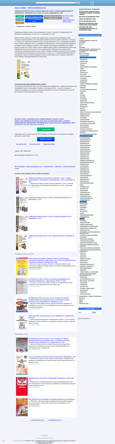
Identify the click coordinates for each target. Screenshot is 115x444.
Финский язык (84, 188)
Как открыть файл (68, 15)
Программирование (86, 268)
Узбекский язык (84, 156)
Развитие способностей (87, 264)
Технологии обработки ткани (88, 242)
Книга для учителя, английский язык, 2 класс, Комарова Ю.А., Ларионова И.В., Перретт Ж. (51, 316)
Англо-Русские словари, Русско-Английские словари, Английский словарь (89, 13)
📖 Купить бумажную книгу (34, 16)
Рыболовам (83, 284)
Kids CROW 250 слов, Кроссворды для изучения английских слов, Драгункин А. (52, 399)
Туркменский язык (85, 196)
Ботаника (83, 87)
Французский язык (85, 139)
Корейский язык (84, 158)
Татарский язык (84, 154)
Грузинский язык (85, 192)
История (82, 95)
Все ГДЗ (81, 43)
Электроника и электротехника (89, 226)
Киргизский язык (85, 194)
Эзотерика (83, 220)
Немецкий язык (84, 143)
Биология (83, 70)
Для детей (83, 74)
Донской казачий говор (86, 183)
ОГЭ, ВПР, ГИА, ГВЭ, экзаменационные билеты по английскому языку (88, 28)
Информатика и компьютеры (88, 66)
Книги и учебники (84, 53)
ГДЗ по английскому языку (87, 18)
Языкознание (84, 190)
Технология (83, 78)
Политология (84, 72)
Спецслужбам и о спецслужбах (89, 271)
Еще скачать (19, 19)
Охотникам (83, 237)
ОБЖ (81, 93)
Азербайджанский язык (87, 162)
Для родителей (84, 127)
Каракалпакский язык (86, 198)
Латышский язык (85, 171)
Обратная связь (84, 303)
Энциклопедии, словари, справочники (90, 296)
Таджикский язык (85, 200)
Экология (83, 110)
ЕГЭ (80, 45)
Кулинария (83, 292)
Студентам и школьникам (87, 123)
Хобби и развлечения (86, 224)
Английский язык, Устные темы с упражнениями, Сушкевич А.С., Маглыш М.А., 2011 (52, 379)
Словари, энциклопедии (87, 288)
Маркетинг (83, 205)
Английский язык (85, 137)
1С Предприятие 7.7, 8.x (87, 279)
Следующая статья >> (54, 420)
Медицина (83, 270)
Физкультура (83, 106)
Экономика (83, 207)
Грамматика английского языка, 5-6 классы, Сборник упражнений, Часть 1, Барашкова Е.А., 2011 (50, 198)
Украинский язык (85, 149)
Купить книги (45, 139)
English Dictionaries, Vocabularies (89, 9)
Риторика (83, 91)
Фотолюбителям (85, 222)
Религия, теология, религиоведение (90, 112)
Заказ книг (83, 255)
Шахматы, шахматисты (87, 266)
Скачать (19, 16)
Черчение (83, 97)
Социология (83, 80)
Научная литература (86, 129)
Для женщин (83, 260)
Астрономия (83, 104)
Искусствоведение (85, 76)
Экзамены (82, 47)
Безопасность (84, 290)
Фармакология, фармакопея (88, 228)
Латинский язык (84, 147)
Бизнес (82, 213)
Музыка (82, 108)
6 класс (17, 168)
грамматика (58, 166)
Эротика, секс (84, 286)
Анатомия (83, 85)
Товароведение (84, 216)
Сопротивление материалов (88, 134)
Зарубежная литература (87, 121)
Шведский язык (84, 179)
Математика (83, 59)
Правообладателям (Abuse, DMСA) (68, 20)
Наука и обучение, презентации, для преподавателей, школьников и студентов (90, 50)
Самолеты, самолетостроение (89, 235)
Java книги (83, 256)
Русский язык (84, 61)
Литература (83, 63)
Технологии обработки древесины (90, 247)
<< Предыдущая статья (37, 420)
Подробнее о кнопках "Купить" (26, 26)
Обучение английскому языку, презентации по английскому (88, 24)
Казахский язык (84, 168)
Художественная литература (88, 89)
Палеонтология (84, 115)
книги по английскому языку (34, 166)
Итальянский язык (85, 145)
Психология (83, 98)
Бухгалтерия (83, 211)
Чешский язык (84, 177)
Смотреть (20, 22)
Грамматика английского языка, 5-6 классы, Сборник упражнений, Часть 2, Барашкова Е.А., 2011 (50, 217)
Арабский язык (84, 164)
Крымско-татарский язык (87, 160)
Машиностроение (85, 258)
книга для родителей (69, 166)
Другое (81, 299)
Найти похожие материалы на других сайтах (53, 17)
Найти (81, 301)
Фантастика (83, 277)
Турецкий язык (84, 166)
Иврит (82, 184)
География (83, 117)
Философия (83, 100)
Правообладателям (49, 144)
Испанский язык (84, 141)
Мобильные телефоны (86, 239)
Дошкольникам (84, 55)
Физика (82, 65)
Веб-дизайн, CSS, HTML (87, 280)
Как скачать (66, 17)
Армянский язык (85, 153)
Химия (82, 68)
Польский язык (84, 173)
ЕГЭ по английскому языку (87, 21)
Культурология (84, 125)
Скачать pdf (46, 129)
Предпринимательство (86, 215)
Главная (81, 38)
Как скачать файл (21, 144)
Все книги (82, 298)
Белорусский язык (85, 151)
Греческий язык (84, 169)
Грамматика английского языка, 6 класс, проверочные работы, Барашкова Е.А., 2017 (52, 236)
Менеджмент (84, 203)
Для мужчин (83, 282)
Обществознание (85, 113)
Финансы (82, 209)
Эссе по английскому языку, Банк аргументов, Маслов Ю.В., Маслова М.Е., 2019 (52, 356)
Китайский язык (84, 186)
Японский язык (84, 181)
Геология (82, 253)
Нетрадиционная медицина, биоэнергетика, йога (88, 274)
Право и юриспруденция (87, 102)
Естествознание (85, 119)
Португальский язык (86, 175)
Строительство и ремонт (87, 240)
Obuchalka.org (18, 440)
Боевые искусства (85, 294)
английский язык (48, 166)
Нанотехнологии (85, 230)
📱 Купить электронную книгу (34, 20)
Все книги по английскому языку (89, 16)
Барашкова (21, 166)
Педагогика (83, 82)
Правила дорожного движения (89, 83)
